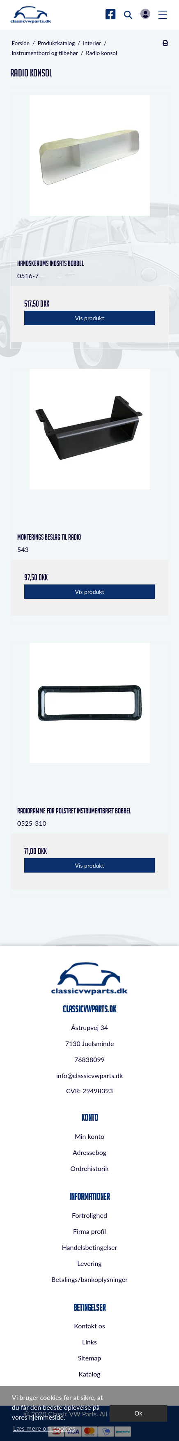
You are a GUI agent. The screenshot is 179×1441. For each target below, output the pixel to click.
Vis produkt (89, 317)
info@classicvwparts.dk (89, 1075)
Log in (145, 14)
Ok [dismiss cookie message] (138, 1413)
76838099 (89, 1059)
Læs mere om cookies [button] (44, 1428)
